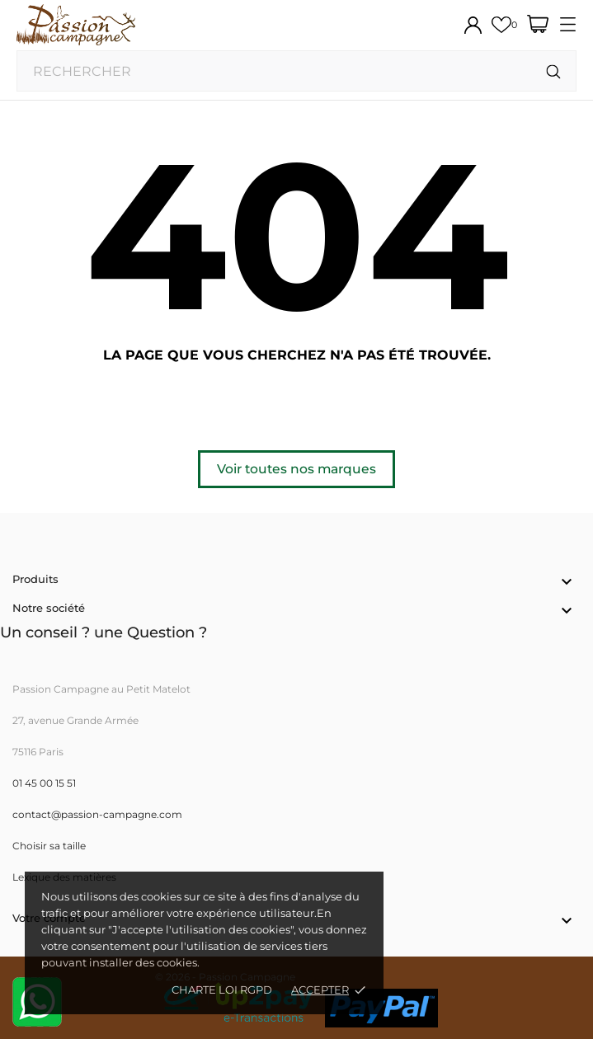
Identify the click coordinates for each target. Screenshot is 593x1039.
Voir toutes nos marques (296, 469)
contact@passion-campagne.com (97, 814)
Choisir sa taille (49, 845)
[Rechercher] (554, 72)
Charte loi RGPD (222, 989)
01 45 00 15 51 (44, 783)
